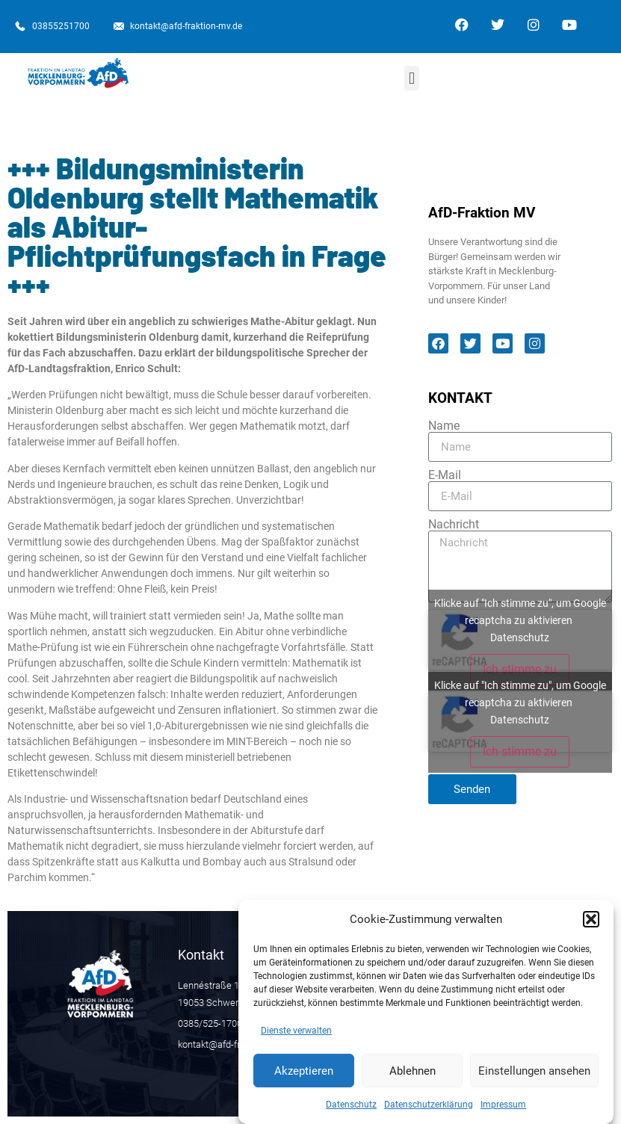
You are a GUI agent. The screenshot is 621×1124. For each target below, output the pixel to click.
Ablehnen (412, 1077)
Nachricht (453, 525)
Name (444, 426)
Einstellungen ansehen (534, 1077)
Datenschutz (351, 1112)
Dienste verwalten (296, 1038)
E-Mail (444, 475)
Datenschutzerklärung (428, 1112)
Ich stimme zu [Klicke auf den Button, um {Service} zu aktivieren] (520, 669)
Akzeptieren (303, 1077)
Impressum (503, 1112)
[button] (591, 926)
